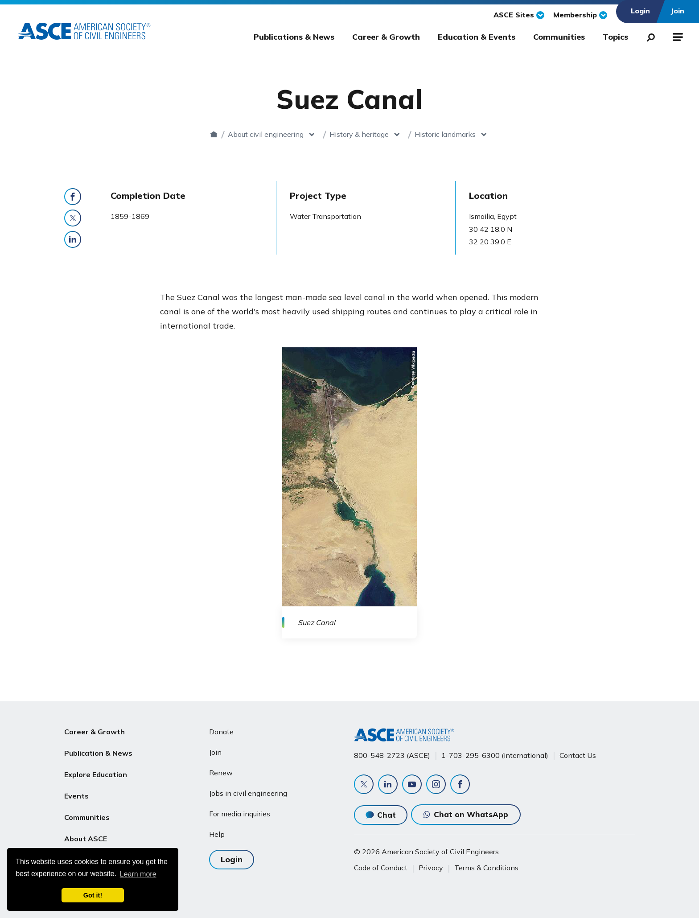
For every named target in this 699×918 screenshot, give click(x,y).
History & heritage (359, 134)
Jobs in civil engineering (248, 793)
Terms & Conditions (486, 867)
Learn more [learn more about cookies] (138, 874)
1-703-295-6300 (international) (494, 755)
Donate (221, 731)
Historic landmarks (445, 134)
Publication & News (98, 753)
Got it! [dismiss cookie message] (92, 895)
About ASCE (85, 838)
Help (217, 834)
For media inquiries (239, 813)
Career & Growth (386, 37)
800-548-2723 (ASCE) (392, 755)
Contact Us (577, 755)
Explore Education (95, 774)
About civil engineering (266, 134)
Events (76, 795)
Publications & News (294, 37)
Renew (221, 772)
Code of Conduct (380, 867)
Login (232, 859)
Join (215, 752)
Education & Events (476, 37)
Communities (559, 37)
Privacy (431, 867)
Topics (615, 37)
